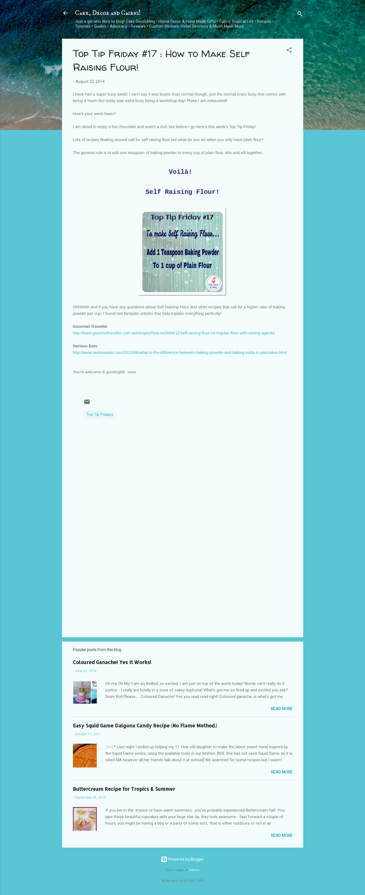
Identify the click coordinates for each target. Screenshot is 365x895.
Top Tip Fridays (99, 414)
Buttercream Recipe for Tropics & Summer (124, 789)
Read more (281, 708)
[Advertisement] (182, 587)
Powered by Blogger (182, 859)
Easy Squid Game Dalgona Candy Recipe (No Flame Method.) (145, 725)
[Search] (300, 14)
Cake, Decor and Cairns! (108, 13)
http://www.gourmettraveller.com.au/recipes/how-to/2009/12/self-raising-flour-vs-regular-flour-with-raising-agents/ (174, 333)
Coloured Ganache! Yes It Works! (112, 662)
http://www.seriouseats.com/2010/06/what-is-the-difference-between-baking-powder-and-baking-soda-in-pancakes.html (180, 352)
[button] (289, 51)
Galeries (194, 870)
